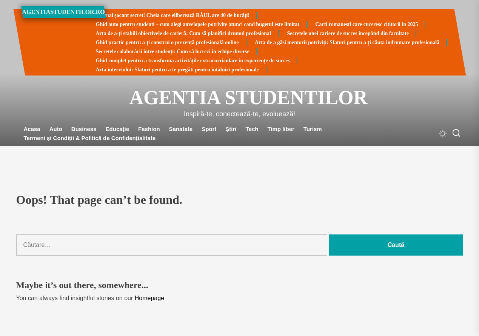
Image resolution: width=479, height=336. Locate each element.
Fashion (149, 129)
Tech (252, 129)
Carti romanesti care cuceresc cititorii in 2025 (366, 24)
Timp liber (280, 129)
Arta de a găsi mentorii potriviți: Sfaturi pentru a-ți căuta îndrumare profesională (347, 42)
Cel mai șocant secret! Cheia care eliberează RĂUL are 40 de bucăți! (173, 15)
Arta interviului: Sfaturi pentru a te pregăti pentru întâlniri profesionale (177, 69)
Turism (312, 129)
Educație (117, 129)
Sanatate (181, 129)
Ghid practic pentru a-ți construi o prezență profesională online (167, 42)
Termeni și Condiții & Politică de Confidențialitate (90, 138)
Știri (230, 129)
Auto (55, 129)
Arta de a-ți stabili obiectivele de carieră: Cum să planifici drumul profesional (183, 33)
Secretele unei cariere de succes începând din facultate (348, 33)
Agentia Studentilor (239, 97)
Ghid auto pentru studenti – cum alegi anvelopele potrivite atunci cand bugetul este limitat (197, 24)
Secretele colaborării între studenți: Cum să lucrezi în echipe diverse (173, 51)
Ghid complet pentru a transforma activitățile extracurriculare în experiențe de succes (193, 60)
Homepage (149, 298)
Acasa (32, 129)
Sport (209, 129)
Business (84, 129)
